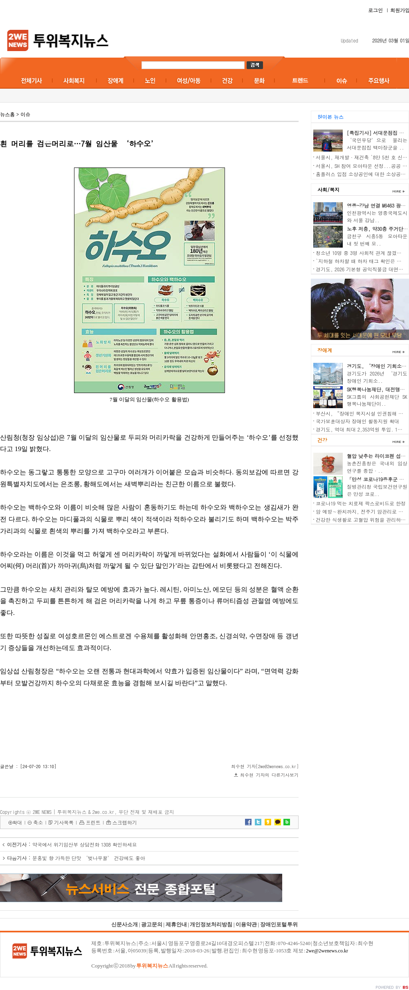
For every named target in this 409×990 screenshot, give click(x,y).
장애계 (324, 349)
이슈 (25, 114)
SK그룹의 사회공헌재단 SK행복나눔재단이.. (377, 400)
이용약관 (246, 924)
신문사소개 (124, 924)
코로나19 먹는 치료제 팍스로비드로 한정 (361, 503)
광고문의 (151, 924)
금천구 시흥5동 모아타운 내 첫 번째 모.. (377, 239)
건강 (322, 439)
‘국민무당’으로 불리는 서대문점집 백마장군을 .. (377, 143)
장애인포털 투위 (279, 924)
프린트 (93, 822)
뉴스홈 (7, 114)
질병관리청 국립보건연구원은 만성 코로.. (377, 490)
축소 (38, 822)
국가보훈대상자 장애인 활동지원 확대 (357, 421)
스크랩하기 (124, 822)
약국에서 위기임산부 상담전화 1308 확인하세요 (84, 844)
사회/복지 (328, 189)
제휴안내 (176, 924)
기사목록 (64, 822)
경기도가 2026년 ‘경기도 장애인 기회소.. (377, 377)
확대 (17, 822)
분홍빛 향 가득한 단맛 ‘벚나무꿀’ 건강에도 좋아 (88, 857)
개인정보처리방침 (211, 924)
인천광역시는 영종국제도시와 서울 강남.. (377, 216)
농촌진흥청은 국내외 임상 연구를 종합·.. (377, 467)
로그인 (375, 10)
